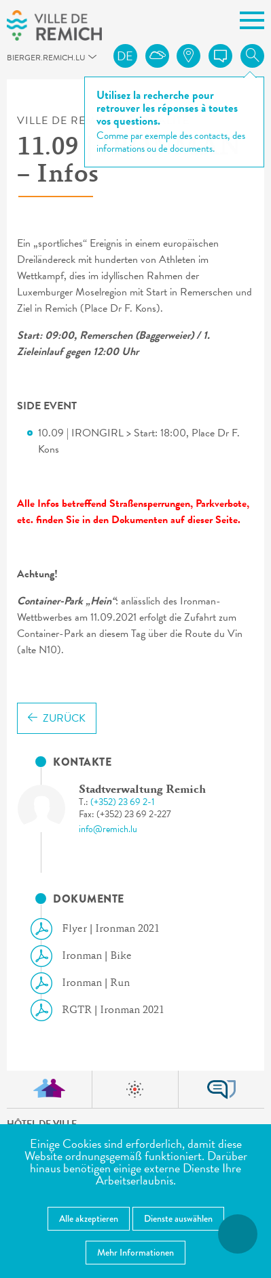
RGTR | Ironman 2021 (102, 1010)
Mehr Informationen (135, 1252)
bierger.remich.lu (13, 61)
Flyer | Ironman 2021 (100, 929)
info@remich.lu (108, 829)
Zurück (57, 718)
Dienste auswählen (178, 1218)
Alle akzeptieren (88, 1218)
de (125, 56)
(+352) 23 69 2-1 (122, 802)
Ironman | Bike (86, 956)
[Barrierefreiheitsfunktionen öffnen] (237, 1234)
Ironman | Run (85, 983)
